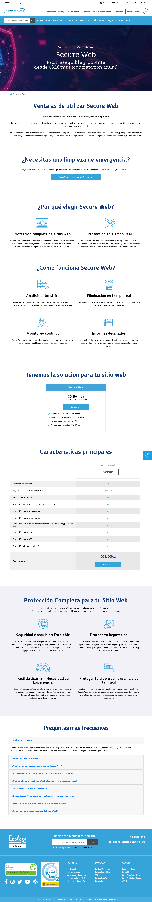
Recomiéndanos (73, 872)
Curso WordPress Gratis (131, 875)
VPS (70, 11)
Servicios (109, 12)
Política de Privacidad (76, 878)
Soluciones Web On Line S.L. (64, 899)
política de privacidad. (82, 847)
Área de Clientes (133, 11)
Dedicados (85, 11)
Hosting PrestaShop (102, 872)
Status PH (125, 872)
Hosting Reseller (101, 878)
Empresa (121, 3)
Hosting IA (99, 881)
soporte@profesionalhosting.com (127, 841)
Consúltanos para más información (76, 177)
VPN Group (126, 881)
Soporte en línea (128, 869)
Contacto (144, 3)
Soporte (130, 3)
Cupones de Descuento (76, 881)
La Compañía (72, 869)
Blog (137, 3)
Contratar (75, 407)
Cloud (76, 12)
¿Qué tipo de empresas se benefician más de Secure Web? (39, 803)
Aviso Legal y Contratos (76, 875)
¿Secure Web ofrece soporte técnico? (29, 788)
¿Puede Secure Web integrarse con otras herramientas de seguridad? (44, 796)
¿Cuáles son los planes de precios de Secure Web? (35, 811)
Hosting (62, 11)
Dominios (51, 11)
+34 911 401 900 (107, 3)
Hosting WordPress (102, 869)
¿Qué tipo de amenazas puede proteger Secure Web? (37, 766)
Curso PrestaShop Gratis (131, 878)
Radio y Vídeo (98, 11)
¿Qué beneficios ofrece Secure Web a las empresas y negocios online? (44, 781)
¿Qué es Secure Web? (22, 740)
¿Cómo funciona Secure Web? (25, 758)
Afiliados (119, 12)
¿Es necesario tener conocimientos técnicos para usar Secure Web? (43, 773)
